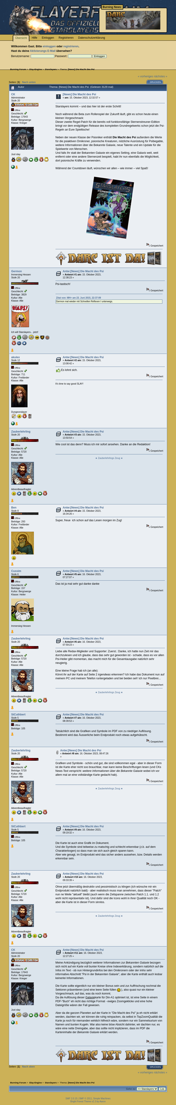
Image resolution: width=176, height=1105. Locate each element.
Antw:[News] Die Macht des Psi (83, 271)
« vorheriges (145, 76)
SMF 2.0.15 (71, 1098)
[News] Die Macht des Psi (79, 94)
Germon (16, 271)
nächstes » (160, 76)
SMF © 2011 (85, 1098)
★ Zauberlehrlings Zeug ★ (109, 458)
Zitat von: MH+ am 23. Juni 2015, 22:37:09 (78, 298)
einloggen (49, 46)
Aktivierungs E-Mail (42, 51)
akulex (15, 357)
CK (13, 94)
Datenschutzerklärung (91, 37)
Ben (13, 507)
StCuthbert (18, 714)
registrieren (70, 46)
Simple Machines (102, 1098)
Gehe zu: (131, 1089)
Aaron (103, 1101)
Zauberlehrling (20, 431)
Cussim (16, 571)
